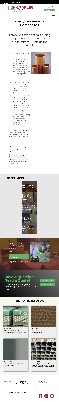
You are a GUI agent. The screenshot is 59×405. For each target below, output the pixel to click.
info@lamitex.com (19, 2)
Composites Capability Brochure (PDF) (16, 256)
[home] (18, 9)
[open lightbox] (40, 251)
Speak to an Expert (47, 280)
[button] (53, 14)
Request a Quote (47, 284)
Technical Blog (13, 170)
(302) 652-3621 (46, 381)
